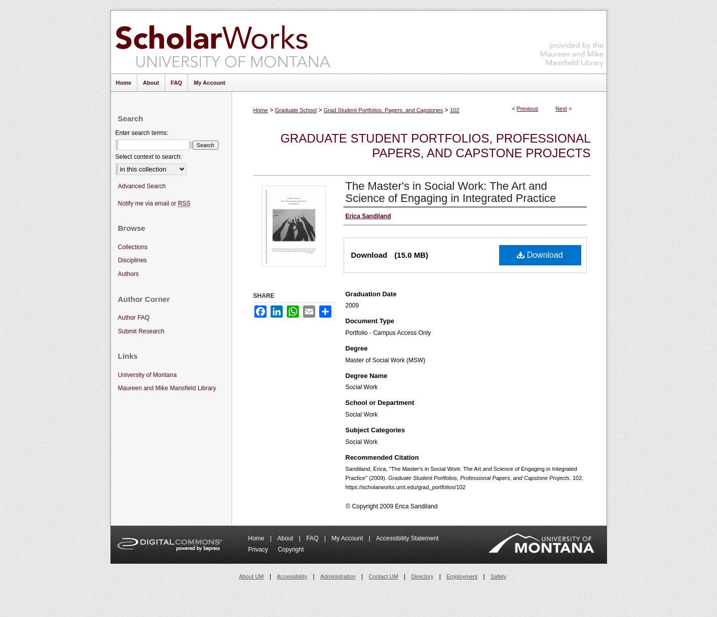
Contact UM (383, 576)
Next (561, 109)
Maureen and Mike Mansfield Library (572, 40)
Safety (498, 576)
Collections (133, 247)
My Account (347, 538)
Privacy (259, 549)
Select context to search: (149, 156)
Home (260, 110)
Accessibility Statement (407, 538)
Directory (422, 576)
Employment (461, 576)
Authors (128, 274)
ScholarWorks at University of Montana (222, 42)
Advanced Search (142, 186)
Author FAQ (134, 317)
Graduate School (296, 110)
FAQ (313, 538)
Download (540, 255)
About (286, 538)
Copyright (291, 549)
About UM (251, 576)
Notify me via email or (154, 204)
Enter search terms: (142, 132)
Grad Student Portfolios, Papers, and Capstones (383, 110)
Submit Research (141, 331)
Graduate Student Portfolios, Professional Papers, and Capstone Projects (435, 145)
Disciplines (132, 260)
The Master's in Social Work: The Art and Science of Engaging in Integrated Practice (451, 192)
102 (454, 110)
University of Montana (147, 375)
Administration (338, 576)
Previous (528, 109)
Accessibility (292, 576)
